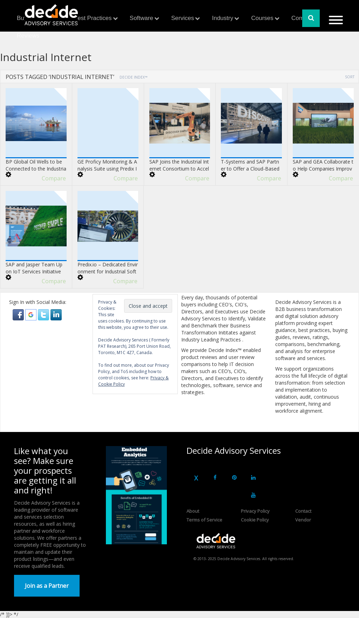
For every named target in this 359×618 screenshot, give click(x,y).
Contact (303, 511)
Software (141, 18)
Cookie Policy (255, 520)
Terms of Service (204, 520)
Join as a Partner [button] (47, 586)
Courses (262, 18)
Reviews (28, 35)
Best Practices (93, 18)
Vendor (303, 520)
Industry (222, 18)
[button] (19, 314)
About (193, 511)
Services (182, 18)
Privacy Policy (255, 511)
